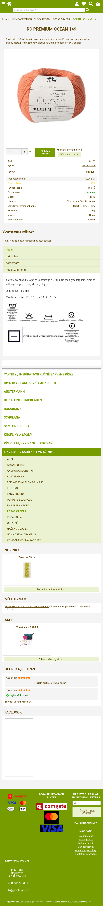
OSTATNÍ (12, 522)
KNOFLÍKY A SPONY (18, 435)
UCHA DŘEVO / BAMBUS (21, 534)
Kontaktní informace (86, 854)
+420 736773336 (17, 883)
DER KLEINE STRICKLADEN (23, 400)
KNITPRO (12, 488)
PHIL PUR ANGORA (18, 505)
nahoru (98, 901)
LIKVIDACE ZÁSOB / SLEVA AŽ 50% (28, 452)
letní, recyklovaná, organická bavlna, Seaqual (27, 240)
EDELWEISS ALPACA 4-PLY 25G (25, 482)
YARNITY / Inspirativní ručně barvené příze (38, 374)
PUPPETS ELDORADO (19, 499)
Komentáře (12, 263)
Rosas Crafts (89, 165)
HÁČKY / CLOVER (17, 528)
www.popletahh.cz (23, 902)
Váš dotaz (12, 256)
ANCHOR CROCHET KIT (21, 470)
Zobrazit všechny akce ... (51, 659)
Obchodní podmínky (85, 850)
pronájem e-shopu (75, 902)
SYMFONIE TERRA (16, 426)
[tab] (51, 246)
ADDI (10, 459)
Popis (9, 249)
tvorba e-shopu (60, 902)
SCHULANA (12, 417)
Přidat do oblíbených (69, 149)
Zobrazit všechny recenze (18, 701)
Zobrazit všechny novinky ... (51, 589)
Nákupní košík (85, 843)
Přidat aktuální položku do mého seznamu (27, 606)
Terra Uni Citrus (27, 557)
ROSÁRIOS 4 (12, 409)
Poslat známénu (16, 269)
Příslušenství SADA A (26, 627)
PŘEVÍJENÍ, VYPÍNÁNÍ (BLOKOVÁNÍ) (29, 443)
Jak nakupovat (86, 846)
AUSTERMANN (14, 391)
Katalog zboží (86, 839)
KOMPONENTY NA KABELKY (24, 540)
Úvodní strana (86, 836)
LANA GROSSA (15, 493)
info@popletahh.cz (18, 890)
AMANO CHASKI (16, 464)
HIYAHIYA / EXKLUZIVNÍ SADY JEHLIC (30, 383)
